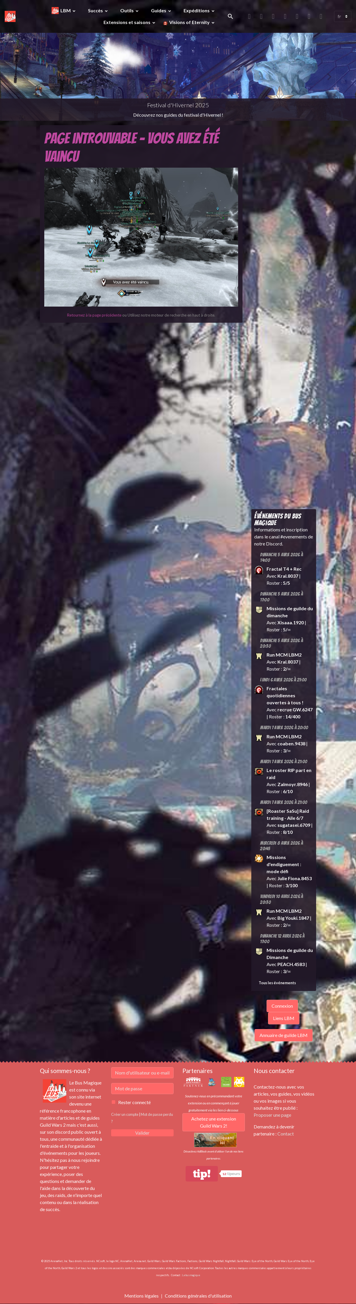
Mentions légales (141, 1295)
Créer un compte (124, 1114)
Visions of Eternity (189, 22)
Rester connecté (134, 1102)
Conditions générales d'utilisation (198, 1295)
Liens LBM (283, 1018)
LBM (66, 10)
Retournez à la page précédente (94, 315)
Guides (159, 10)
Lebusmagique (191, 1275)
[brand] (10, 16)
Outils (127, 10)
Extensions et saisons (127, 22)
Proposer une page (272, 1115)
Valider (142, 1132)
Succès (96, 10)
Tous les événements (277, 982)
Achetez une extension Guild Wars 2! (213, 1122)
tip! (202, 1173)
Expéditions (197, 10)
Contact (285, 1133)
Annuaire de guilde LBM (284, 1035)
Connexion (282, 1006)
